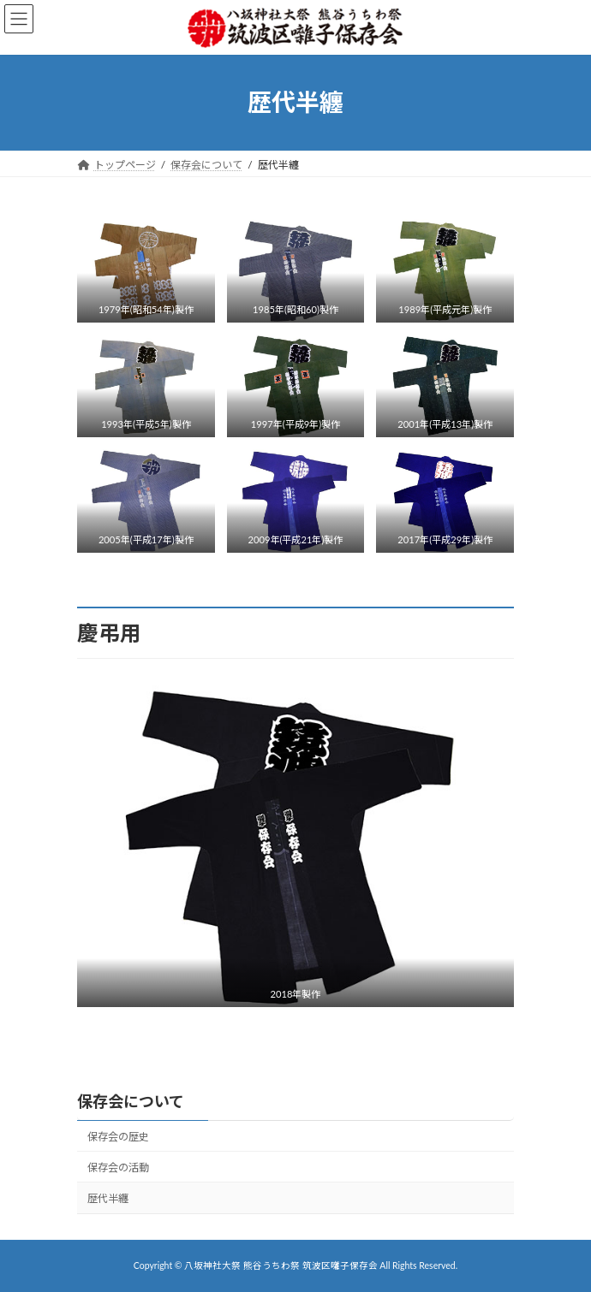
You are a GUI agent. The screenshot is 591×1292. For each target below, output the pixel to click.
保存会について (130, 1101)
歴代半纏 (107, 1198)
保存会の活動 (118, 1167)
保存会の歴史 (118, 1136)
